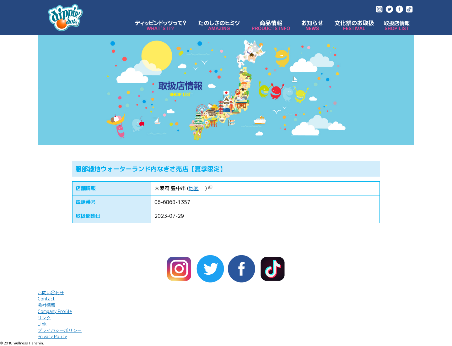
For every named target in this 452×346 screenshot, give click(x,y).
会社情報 (55, 308)
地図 (194, 188)
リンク (44, 321)
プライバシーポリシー (60, 333)
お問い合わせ (51, 295)
